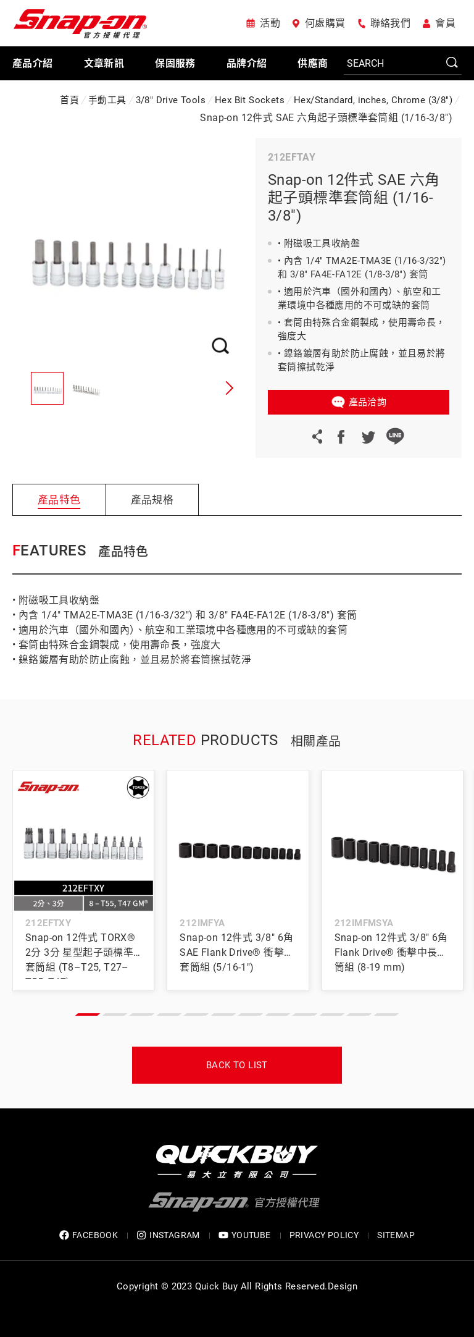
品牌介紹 (247, 63)
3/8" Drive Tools (171, 100)
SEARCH (452, 63)
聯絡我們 (390, 23)
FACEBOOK (88, 1235)
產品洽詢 (368, 402)
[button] (227, 388)
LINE (395, 436)
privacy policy (324, 1235)
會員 (445, 23)
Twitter (368, 436)
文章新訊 (104, 63)
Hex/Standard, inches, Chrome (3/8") (373, 100)
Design (342, 1286)
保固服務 (175, 63)
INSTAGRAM (168, 1235)
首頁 (69, 100)
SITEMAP (396, 1235)
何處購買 (325, 23)
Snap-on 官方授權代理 (80, 23)
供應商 (312, 63)
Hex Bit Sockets (250, 100)
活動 (270, 23)
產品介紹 (32, 63)
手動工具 (107, 100)
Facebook (340, 436)
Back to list (237, 1065)
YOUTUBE (244, 1235)
